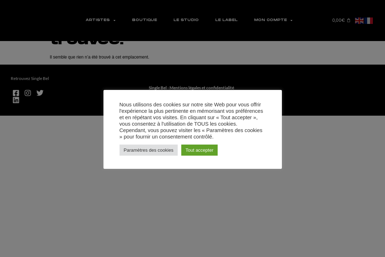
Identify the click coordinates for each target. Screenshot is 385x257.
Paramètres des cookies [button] (148, 150)
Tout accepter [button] (199, 150)
